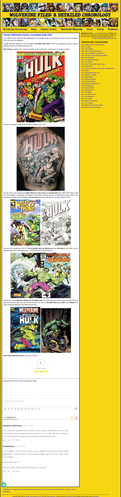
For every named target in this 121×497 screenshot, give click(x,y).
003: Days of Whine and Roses (91, 51)
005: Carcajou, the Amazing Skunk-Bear (94, 55)
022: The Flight (86, 92)
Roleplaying (8, 446)
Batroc (50, 250)
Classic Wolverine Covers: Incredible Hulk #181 (27, 35)
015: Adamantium (87, 77)
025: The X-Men (87, 98)
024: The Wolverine (88, 96)
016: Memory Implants (89, 79)
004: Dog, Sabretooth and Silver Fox (93, 53)
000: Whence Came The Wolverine (93, 45)
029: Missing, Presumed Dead (91, 107)
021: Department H (88, 90)
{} (35, 408)
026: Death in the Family (89, 101)
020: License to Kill (88, 88)
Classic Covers (19, 381)
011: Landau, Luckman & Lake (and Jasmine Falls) (98, 68)
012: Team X (86, 70)
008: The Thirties (87, 62)
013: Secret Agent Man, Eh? (91, 73)
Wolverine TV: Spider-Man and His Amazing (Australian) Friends (24, 489)
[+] (38, 408)
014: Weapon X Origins (89, 75)
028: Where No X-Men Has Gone (92, 105)
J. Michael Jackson (59, 197)
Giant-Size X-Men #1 (31, 356)
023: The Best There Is (89, 94)
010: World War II (87, 66)
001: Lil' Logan (86, 47)
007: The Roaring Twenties (90, 60)
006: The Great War (88, 57)
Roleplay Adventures (12, 426)
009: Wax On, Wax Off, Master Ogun (93, 64)
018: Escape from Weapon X (91, 83)
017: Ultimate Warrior (88, 81)
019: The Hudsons (87, 86)
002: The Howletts (87, 49)
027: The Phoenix (87, 103)
